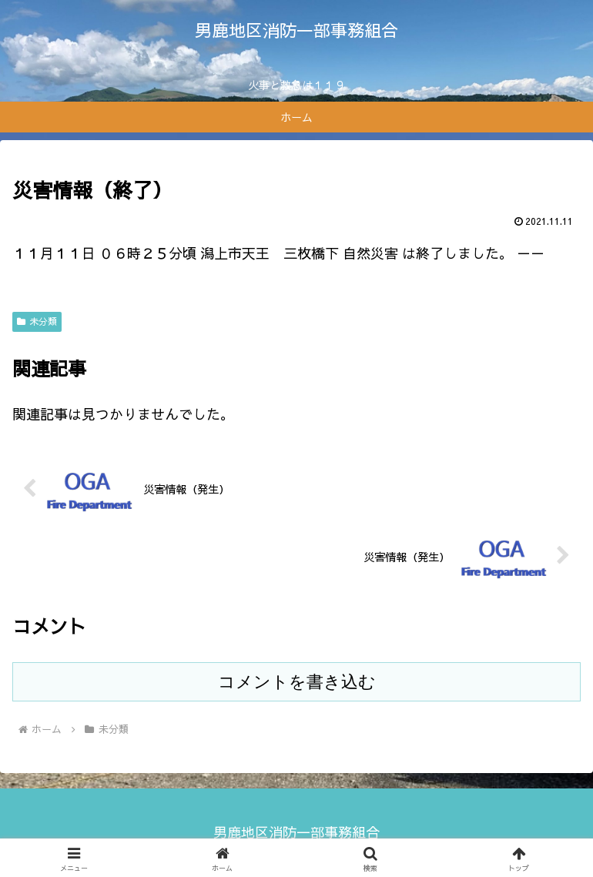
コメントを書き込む (297, 681)
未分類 (37, 321)
